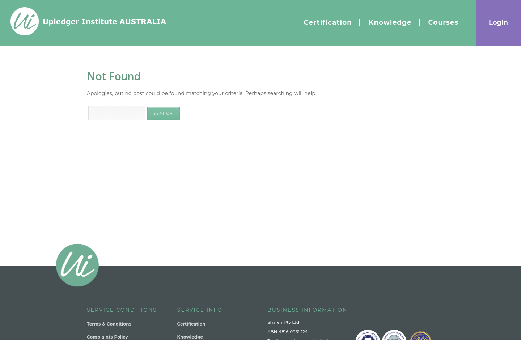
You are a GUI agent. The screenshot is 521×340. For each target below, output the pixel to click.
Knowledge (190, 337)
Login (498, 22)
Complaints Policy (107, 337)
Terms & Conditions (109, 324)
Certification (191, 324)
